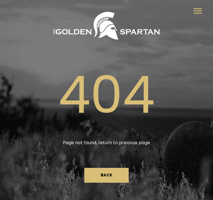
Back (107, 175)
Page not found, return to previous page (106, 142)
